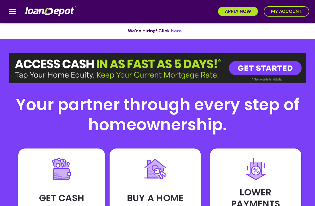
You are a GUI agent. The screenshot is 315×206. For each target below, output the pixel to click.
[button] (157, 68)
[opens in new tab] (176, 30)
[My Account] (286, 11)
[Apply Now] (238, 11)
